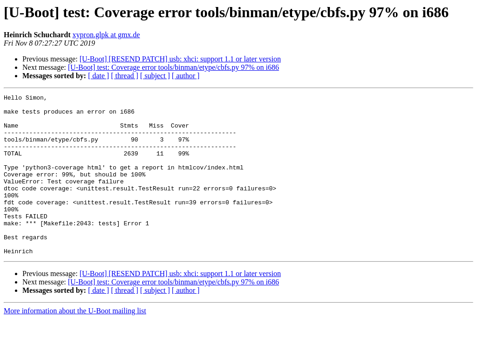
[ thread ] (124, 76)
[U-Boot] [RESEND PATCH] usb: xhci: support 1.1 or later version (180, 59)
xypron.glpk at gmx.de (106, 35)
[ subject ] (155, 76)
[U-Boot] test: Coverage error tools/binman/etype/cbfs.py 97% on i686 (173, 67)
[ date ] (98, 76)
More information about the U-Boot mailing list (75, 343)
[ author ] (186, 76)
